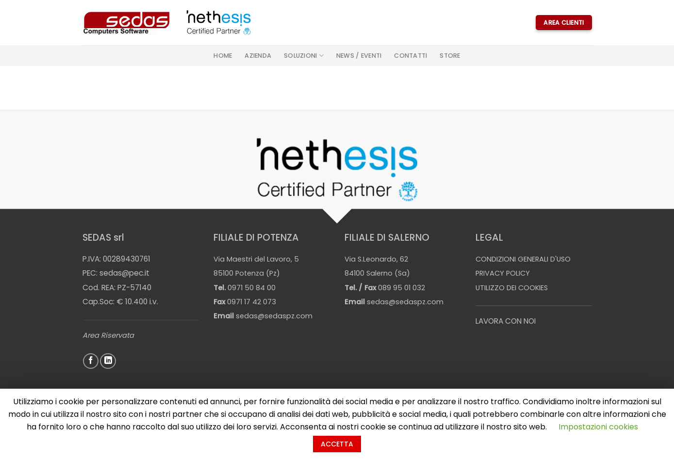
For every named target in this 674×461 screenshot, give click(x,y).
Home (223, 55)
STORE (450, 55)
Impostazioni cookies (598, 426)
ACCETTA (337, 444)
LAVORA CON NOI (506, 321)
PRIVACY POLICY (503, 273)
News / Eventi (358, 55)
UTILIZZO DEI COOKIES (512, 288)
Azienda (258, 55)
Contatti (410, 55)
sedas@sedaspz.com (274, 316)
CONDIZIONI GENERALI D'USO (523, 259)
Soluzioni (304, 55)
